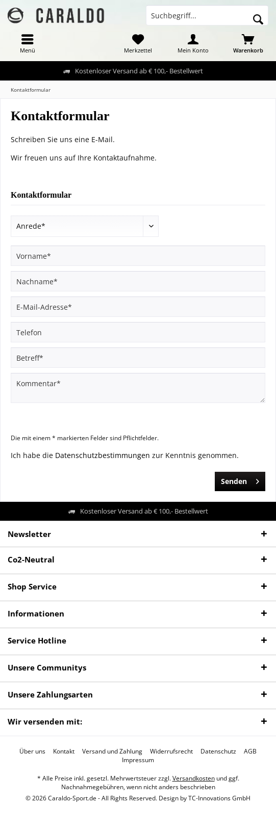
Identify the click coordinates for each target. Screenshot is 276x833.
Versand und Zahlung (112, 751)
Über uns (32, 751)
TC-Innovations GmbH (219, 798)
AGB (250, 751)
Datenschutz (218, 751)
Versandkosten (193, 778)
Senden (240, 479)
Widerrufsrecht (171, 751)
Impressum (138, 760)
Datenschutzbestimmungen (102, 455)
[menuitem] (27, 43)
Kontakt (63, 751)
